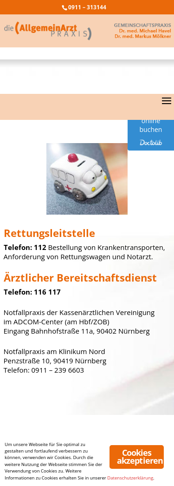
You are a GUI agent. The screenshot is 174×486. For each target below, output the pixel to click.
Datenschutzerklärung (130, 478)
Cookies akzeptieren (140, 456)
